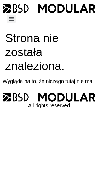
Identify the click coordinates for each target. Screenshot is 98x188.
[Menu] (11, 19)
